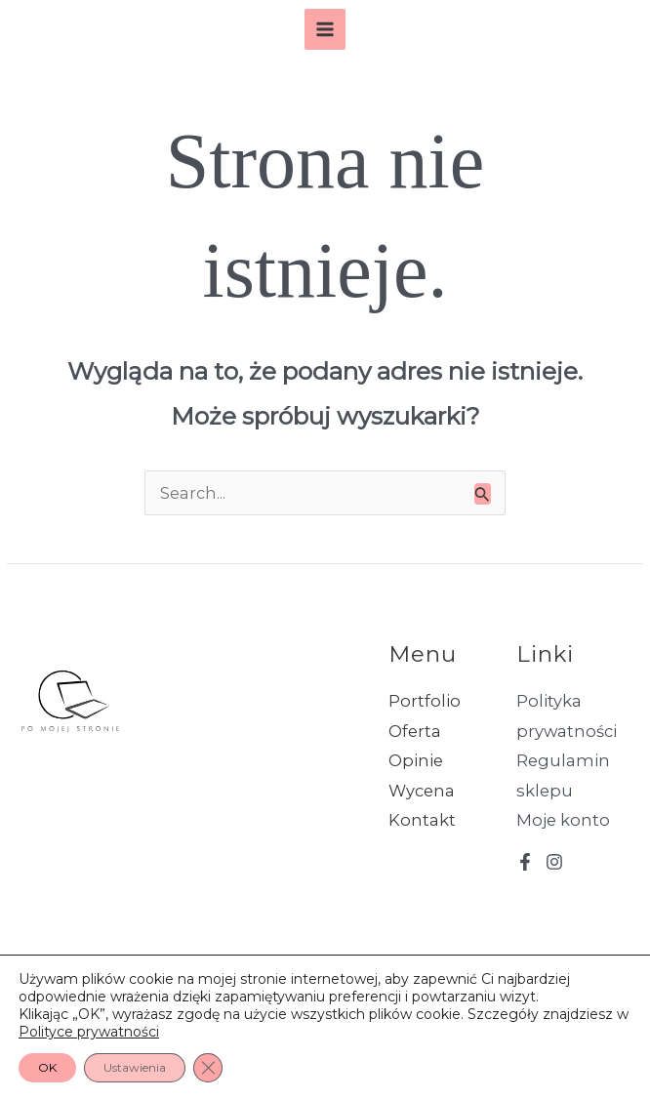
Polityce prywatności (89, 1031)
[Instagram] (554, 862)
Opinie (415, 760)
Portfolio (424, 701)
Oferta (414, 731)
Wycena (421, 790)
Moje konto (563, 820)
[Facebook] (525, 862)
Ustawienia (134, 1067)
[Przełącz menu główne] (325, 30)
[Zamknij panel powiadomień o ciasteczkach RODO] (208, 1067)
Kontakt (422, 820)
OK (47, 1067)
